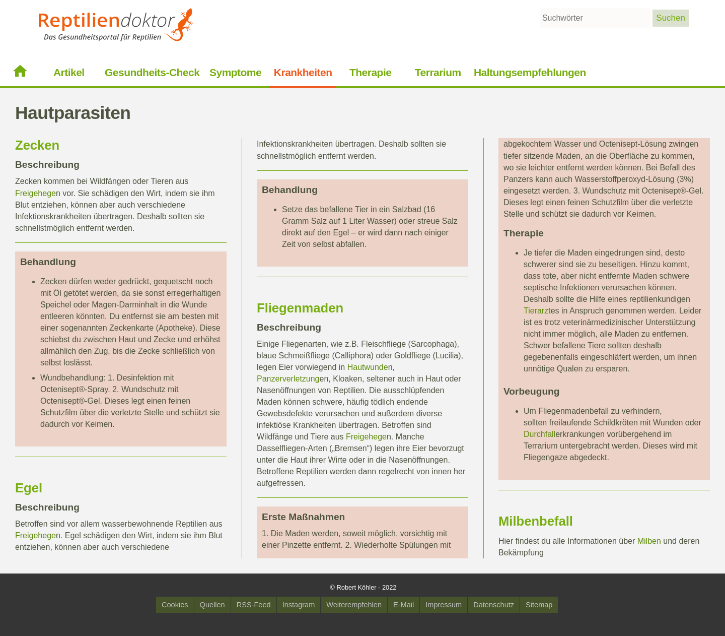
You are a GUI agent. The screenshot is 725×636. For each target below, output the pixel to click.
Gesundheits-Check (152, 72)
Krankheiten (303, 72)
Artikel (69, 72)
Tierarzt (537, 310)
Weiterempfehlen (354, 605)
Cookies (175, 605)
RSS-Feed (254, 605)
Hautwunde (367, 367)
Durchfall (539, 434)
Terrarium (438, 72)
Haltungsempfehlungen (530, 72)
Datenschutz (493, 605)
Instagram (298, 605)
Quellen (212, 605)
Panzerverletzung (288, 378)
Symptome (235, 72)
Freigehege (35, 193)
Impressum (443, 605)
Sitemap (539, 605)
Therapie (370, 72)
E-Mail (403, 605)
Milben (518, 521)
